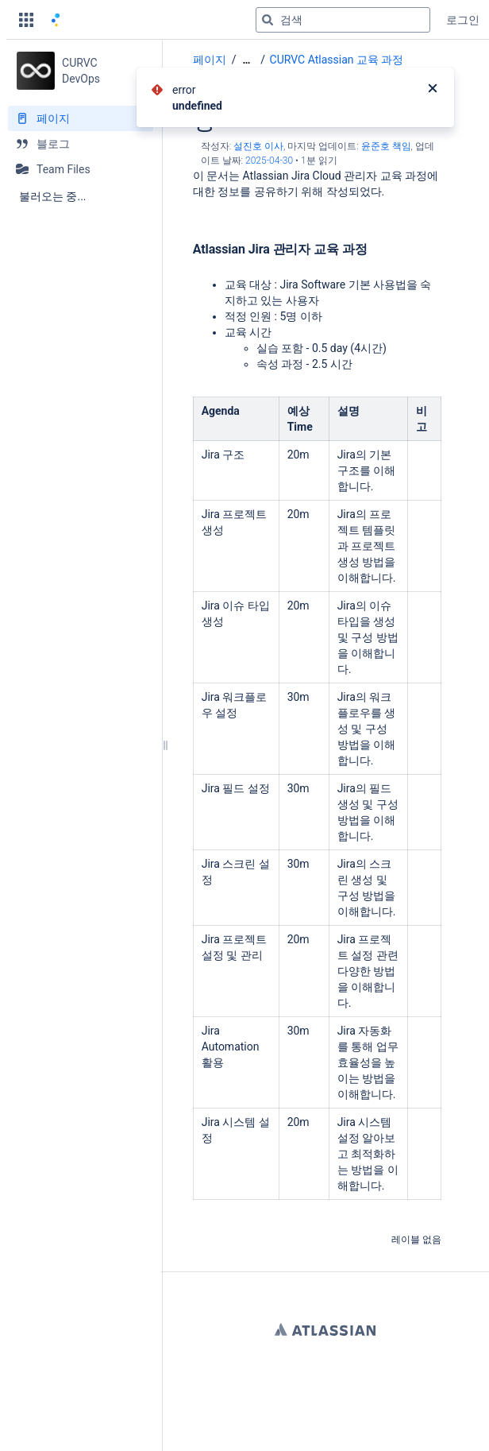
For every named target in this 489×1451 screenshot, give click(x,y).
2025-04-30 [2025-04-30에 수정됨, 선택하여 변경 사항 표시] (269, 160)
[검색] (267, 20)
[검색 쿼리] (343, 20)
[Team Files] (80, 169)
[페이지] (80, 118)
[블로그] (80, 144)
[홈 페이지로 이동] (55, 20)
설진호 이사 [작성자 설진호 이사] (258, 146)
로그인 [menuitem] (462, 20)
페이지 (209, 59)
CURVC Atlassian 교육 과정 (337, 59)
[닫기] (433, 90)
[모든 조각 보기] (246, 60)
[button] (26, 20)
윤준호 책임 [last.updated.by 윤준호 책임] (386, 146)
